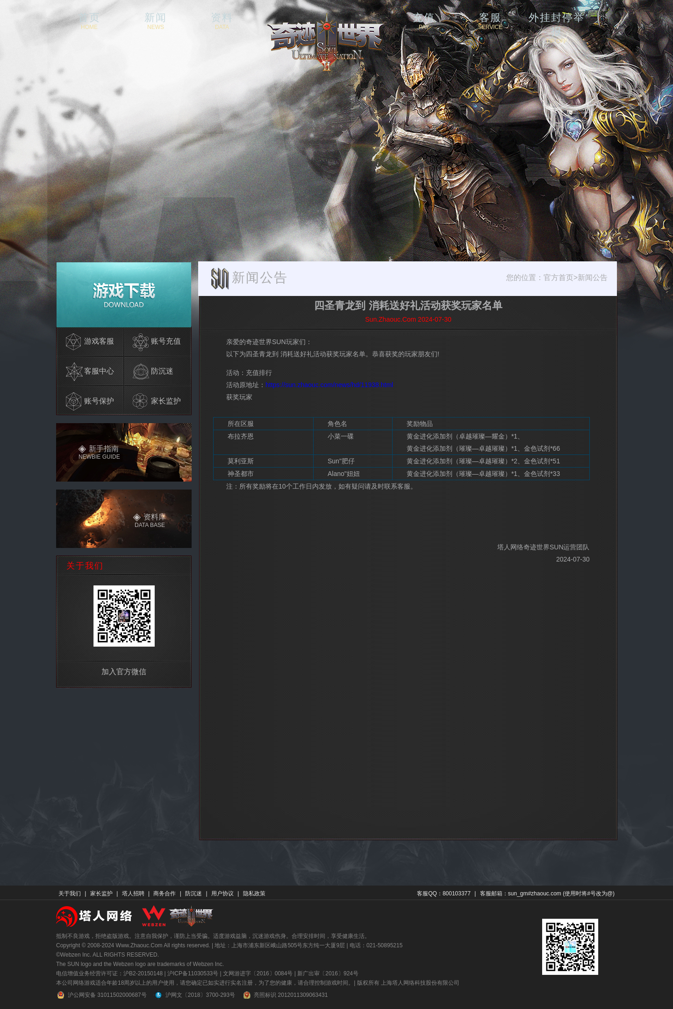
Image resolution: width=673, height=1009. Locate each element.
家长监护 (101, 893)
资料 (222, 20)
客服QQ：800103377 (444, 893)
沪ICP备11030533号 (192, 973)
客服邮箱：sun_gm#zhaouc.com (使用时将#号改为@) (547, 893)
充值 (424, 20)
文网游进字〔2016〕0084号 (258, 973)
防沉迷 (193, 893)
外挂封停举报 (556, 20)
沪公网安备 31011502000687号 (101, 995)
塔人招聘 (133, 893)
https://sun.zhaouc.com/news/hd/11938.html (329, 385)
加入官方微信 (123, 672)
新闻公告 (593, 277)
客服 (490, 20)
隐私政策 (254, 893)
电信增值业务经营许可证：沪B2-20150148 (109, 973)
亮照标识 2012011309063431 (285, 995)
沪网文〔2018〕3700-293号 (194, 995)
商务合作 (164, 893)
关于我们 (69, 893)
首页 (89, 20)
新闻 (155, 20)
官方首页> (561, 277)
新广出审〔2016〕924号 (327, 973)
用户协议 (222, 893)
